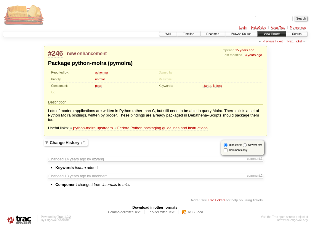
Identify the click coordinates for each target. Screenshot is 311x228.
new (71, 53)
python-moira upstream (91, 128)
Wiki (168, 34)
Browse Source (241, 34)
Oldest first (235, 145)
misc (98, 85)
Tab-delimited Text (161, 212)
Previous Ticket (272, 41)
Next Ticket (294, 41)
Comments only (238, 150)
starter (207, 85)
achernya (101, 72)
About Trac (278, 27)
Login (242, 27)
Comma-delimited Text (124, 212)
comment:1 (255, 158)
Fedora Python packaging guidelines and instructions (160, 128)
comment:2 (255, 175)
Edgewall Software (57, 220)
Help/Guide (258, 27)
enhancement (92, 53)
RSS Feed (195, 212)
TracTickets (216, 200)
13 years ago (252, 55)
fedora (217, 85)
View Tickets (272, 34)
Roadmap (212, 34)
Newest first (255, 145)
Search (297, 34)
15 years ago (244, 50)
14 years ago (75, 159)
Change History (68, 142)
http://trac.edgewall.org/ (292, 220)
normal (100, 79)
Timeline (188, 34)
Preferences (298, 27)
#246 (55, 53)
